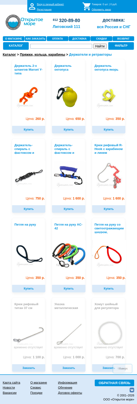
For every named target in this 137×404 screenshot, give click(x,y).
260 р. (35, 119)
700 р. (115, 357)
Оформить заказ (101, 9)
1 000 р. (74, 357)
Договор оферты (70, 393)
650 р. (75, 119)
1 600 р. (74, 198)
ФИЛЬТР (121, 45)
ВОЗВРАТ (123, 38)
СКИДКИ (101, 38)
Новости (9, 387)
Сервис (35, 387)
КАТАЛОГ (16, 45)
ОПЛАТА (57, 38)
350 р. (115, 119)
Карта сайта (11, 382)
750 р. (35, 198)
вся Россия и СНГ (113, 27)
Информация (67, 382)
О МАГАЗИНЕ (13, 38)
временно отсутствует (28, 347)
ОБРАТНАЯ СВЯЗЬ (115, 383)
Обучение (65, 387)
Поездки (36, 393)
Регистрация (44, 9)
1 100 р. (34, 357)
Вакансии (10, 393)
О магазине (38, 382)
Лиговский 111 (66, 26)
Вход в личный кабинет (50, 4)
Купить (29, 129)
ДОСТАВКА (79, 38)
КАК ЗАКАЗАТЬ (35, 38)
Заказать (29, 368)
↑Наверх (123, 368)
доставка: (114, 20)
